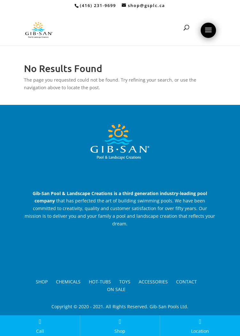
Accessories (153, 282)
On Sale (116, 289)
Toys (124, 282)
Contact (186, 282)
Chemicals (68, 282)
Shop (42, 282)
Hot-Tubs (100, 282)
